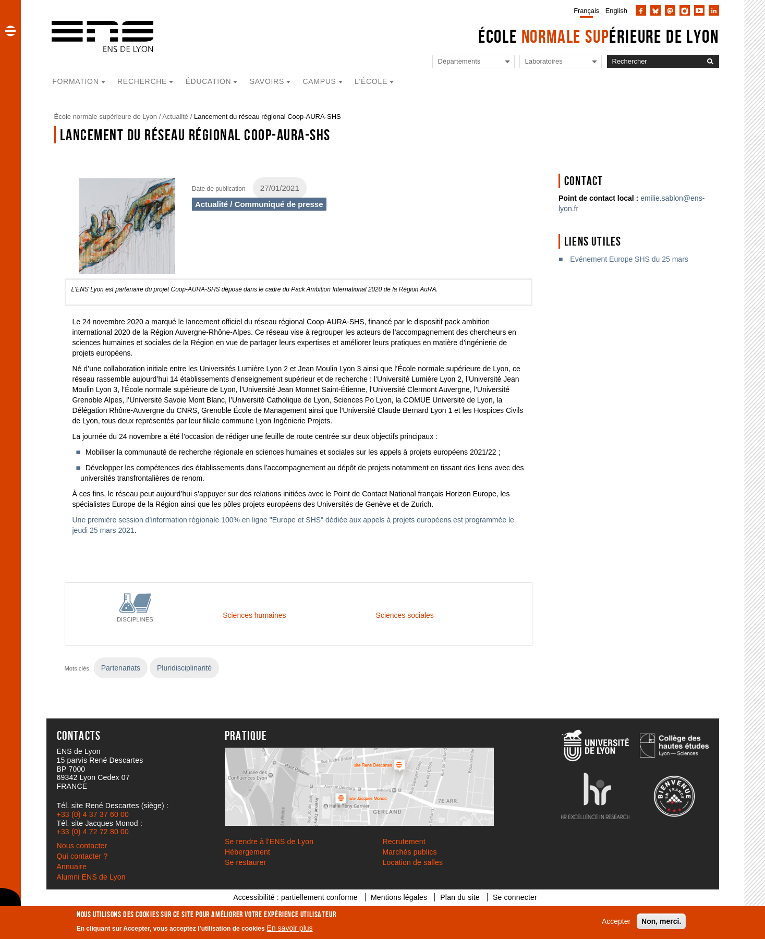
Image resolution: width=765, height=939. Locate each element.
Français (586, 11)
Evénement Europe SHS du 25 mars (629, 259)
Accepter (616, 921)
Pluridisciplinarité (184, 668)
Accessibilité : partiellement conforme (295, 897)
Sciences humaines (254, 615)
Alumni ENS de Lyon (91, 877)
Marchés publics (410, 852)
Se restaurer (245, 862)
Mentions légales (399, 897)
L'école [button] (371, 81)
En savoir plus (290, 928)
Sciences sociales (405, 615)
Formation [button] (75, 81)
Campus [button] (319, 81)
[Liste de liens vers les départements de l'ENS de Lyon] (473, 61)
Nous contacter (82, 846)
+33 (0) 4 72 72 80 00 (93, 831)
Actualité (175, 116)
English (616, 11)
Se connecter (515, 897)
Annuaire (72, 866)
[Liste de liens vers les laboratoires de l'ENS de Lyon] (560, 61)
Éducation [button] (209, 81)
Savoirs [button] (267, 81)
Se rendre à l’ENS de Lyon (269, 841)
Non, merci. (661, 921)
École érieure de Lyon (598, 36)
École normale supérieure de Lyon (105, 116)
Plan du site (460, 897)
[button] (10, 30)
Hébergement (247, 852)
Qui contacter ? (82, 856)
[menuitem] (584, 10)
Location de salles (413, 862)
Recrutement (404, 841)
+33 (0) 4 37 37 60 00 (93, 814)
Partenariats (120, 668)
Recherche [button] (142, 81)
